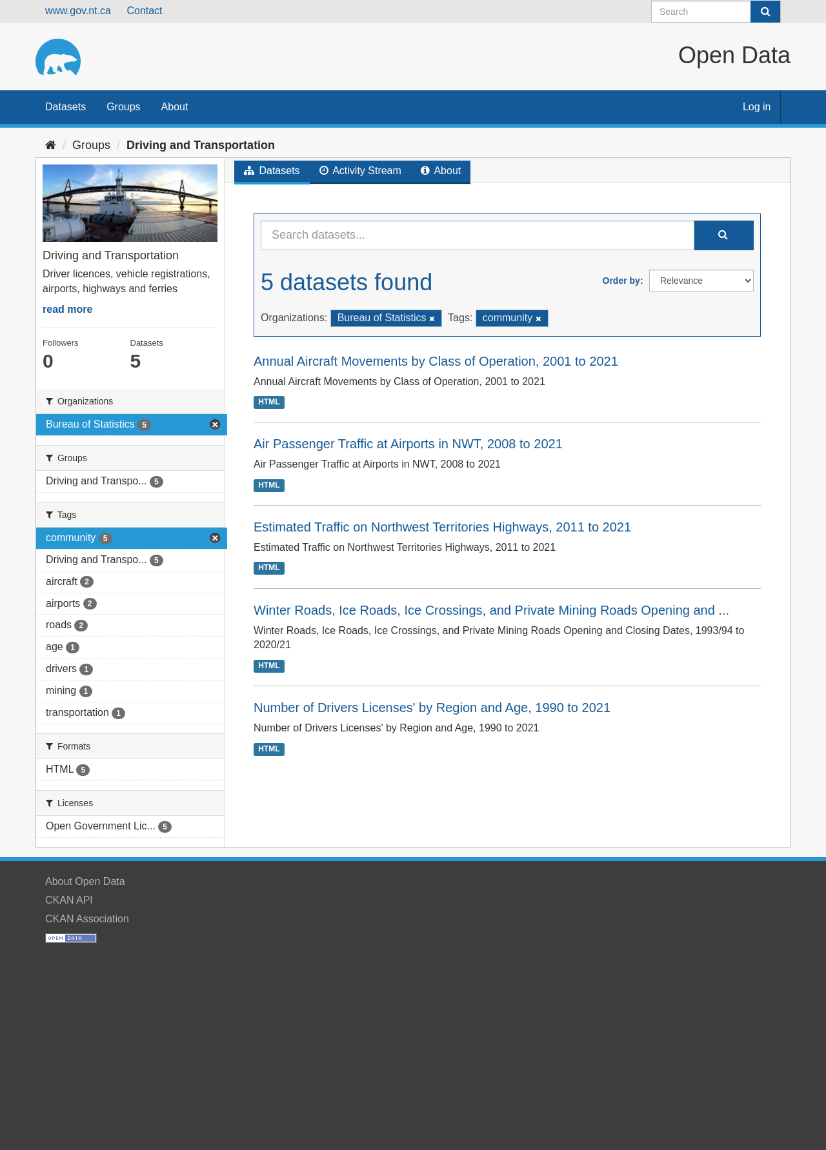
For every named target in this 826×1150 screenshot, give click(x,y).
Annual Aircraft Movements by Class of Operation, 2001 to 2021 (436, 361)
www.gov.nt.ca (78, 10)
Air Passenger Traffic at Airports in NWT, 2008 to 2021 (408, 444)
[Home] (50, 145)
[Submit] (765, 12)
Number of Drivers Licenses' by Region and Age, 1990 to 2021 (432, 707)
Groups (123, 106)
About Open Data (85, 881)
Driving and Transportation (200, 145)
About (174, 106)
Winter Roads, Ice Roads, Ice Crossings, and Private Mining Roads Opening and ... (491, 610)
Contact (144, 10)
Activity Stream (360, 170)
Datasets (65, 106)
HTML (268, 401)
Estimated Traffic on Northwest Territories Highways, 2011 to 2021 (442, 527)
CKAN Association (87, 918)
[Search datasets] (716, 12)
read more (67, 309)
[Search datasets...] (477, 235)
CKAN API (69, 900)
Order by (621, 280)
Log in (757, 106)
